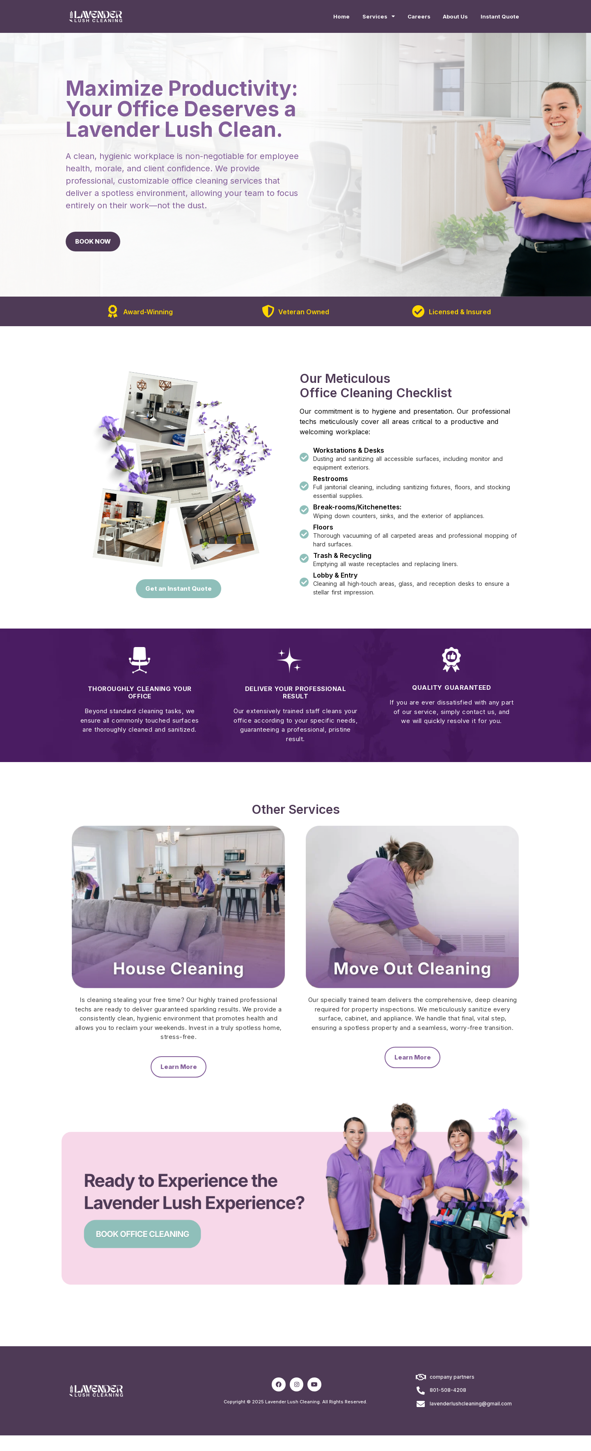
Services (359, 18)
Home (316, 17)
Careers (404, 17)
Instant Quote (496, 17)
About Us (446, 17)
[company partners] (421, 1393)
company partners (452, 1392)
